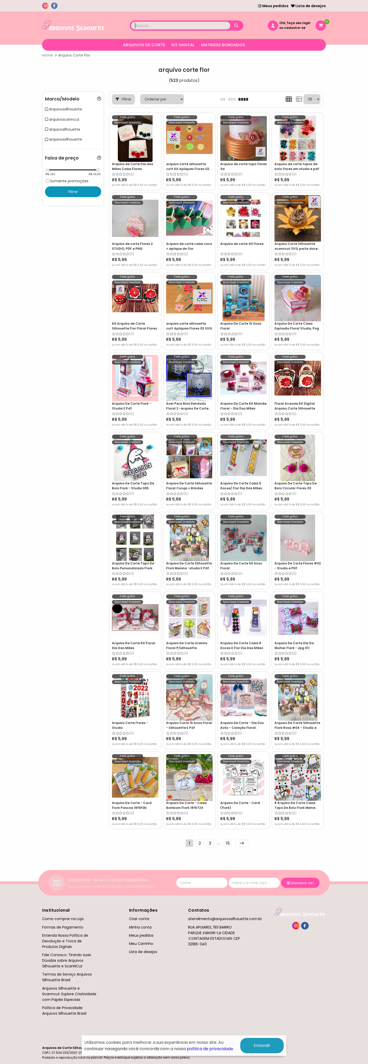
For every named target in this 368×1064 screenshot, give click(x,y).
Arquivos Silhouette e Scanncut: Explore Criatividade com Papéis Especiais (69, 994)
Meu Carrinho (141, 943)
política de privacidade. (210, 1049)
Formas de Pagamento (62, 927)
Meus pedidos (273, 5)
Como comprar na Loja (63, 918)
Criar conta (139, 918)
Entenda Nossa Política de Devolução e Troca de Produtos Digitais (65, 941)
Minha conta (140, 927)
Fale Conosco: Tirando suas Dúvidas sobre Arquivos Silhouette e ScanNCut (66, 960)
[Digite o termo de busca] (180, 25)
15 (228, 843)
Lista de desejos (308, 5)
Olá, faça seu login (294, 23)
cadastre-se (294, 28)
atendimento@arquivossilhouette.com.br (225, 918)
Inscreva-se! (300, 883)
